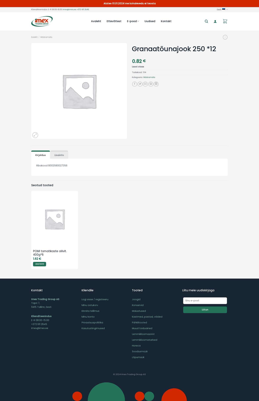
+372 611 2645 (83, 9)
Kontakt (166, 21)
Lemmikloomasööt (143, 334)
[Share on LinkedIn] (156, 84)
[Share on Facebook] (134, 84)
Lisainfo (59, 155)
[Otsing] (206, 21)
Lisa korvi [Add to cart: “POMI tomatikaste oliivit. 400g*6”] (39, 264)
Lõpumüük (138, 357)
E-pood (133, 21)
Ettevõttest (114, 21)
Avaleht (96, 21)
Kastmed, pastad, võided (147, 316)
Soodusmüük (140, 351)
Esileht (34, 37)
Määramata (46, 37)
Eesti (222, 9)
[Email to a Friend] (145, 84)
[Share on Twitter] (140, 84)
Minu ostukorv (90, 305)
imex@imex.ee (69, 9)
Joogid (136, 299)
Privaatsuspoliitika (92, 322)
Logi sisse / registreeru (95, 299)
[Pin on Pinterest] (150, 84)
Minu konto (88, 316)
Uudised (150, 21)
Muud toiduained (142, 328)
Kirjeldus (40, 155)
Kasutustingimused (93, 328)
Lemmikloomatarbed (144, 340)
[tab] (40, 155)
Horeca (136, 345)
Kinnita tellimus (90, 311)
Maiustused (139, 311)
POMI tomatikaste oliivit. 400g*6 (50, 253)
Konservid (138, 305)
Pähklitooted (139, 322)
